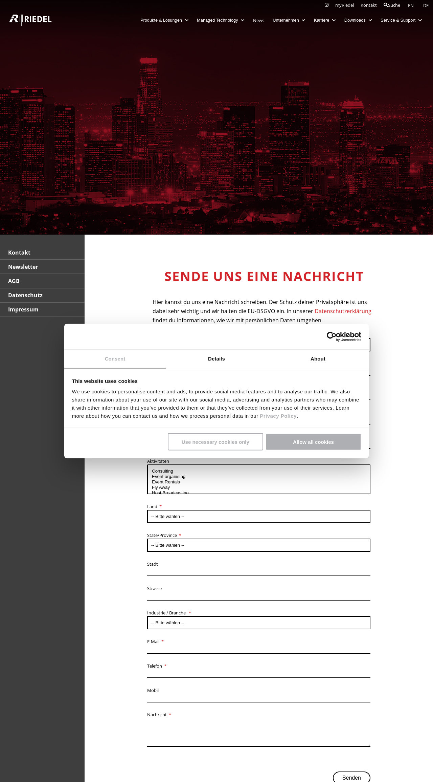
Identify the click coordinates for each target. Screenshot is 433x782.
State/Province (162, 535)
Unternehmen (285, 20)
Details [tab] (216, 359)
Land (152, 506)
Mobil (153, 690)
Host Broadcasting (258, 493)
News (254, 20)
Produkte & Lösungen (160, 20)
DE (426, 5)
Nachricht (157, 715)
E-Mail (153, 641)
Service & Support (397, 20)
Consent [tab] (115, 359)
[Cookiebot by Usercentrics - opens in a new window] (331, 336)
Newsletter (23, 266)
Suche (392, 5)
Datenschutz (25, 295)
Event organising (258, 476)
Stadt (152, 564)
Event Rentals (258, 482)
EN (411, 5)
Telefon (154, 666)
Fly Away (258, 487)
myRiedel (344, 5)
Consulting (258, 471)
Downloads (354, 20)
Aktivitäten (158, 461)
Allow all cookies (313, 441)
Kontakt (369, 5)
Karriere (321, 20)
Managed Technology (217, 20)
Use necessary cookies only (215, 441)
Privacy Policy (277, 416)
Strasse (154, 588)
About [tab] (318, 359)
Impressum (23, 309)
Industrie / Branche (167, 613)
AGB (14, 281)
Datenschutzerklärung (343, 311)
